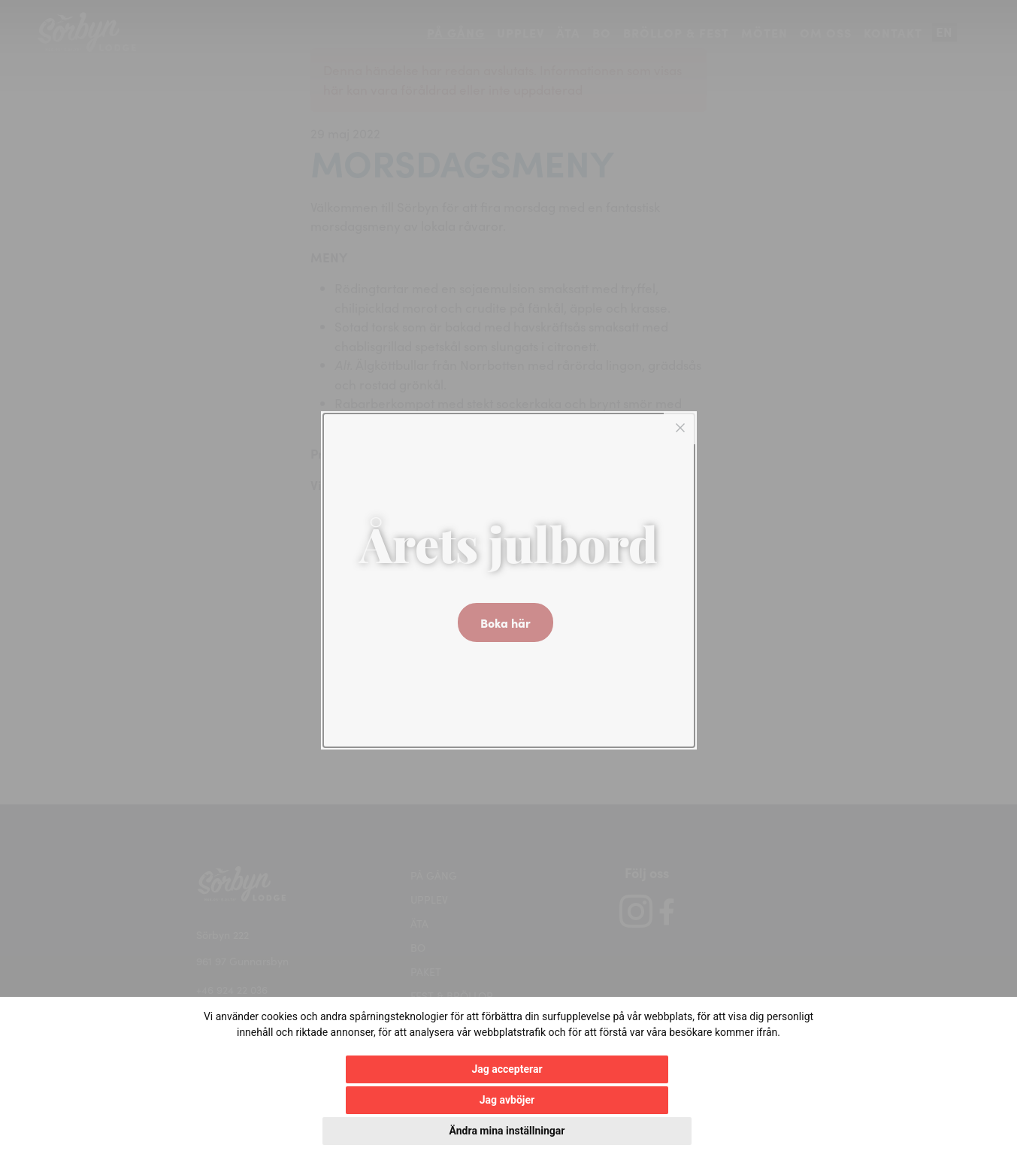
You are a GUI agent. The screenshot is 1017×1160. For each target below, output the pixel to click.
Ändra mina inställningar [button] (632, 1131)
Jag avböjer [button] (467, 1131)
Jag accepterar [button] (342, 1131)
